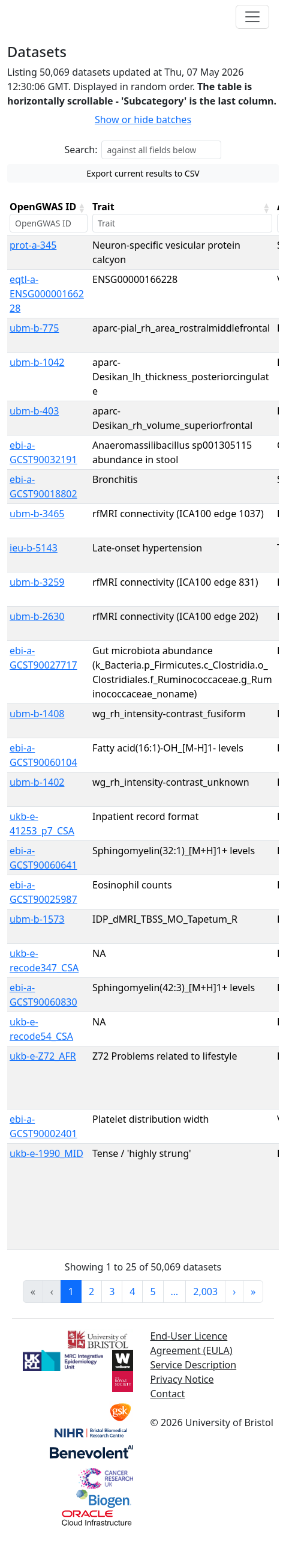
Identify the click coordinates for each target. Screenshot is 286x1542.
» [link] (253, 1291)
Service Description (193, 1364)
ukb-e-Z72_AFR (43, 1056)
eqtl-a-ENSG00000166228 (47, 294)
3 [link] (112, 1291)
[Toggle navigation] (252, 17)
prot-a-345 (33, 245)
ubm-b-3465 (37, 513)
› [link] (234, 1291)
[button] (81, 208)
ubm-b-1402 (37, 782)
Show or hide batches (143, 119)
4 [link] (132, 1291)
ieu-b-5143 (34, 547)
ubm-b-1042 (37, 362)
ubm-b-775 (34, 328)
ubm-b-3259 (37, 582)
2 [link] (91, 1291)
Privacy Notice (182, 1379)
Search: (81, 149)
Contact (167, 1393)
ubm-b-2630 (37, 616)
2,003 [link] (205, 1291)
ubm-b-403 (34, 410)
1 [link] (71, 1291)
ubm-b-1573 (37, 919)
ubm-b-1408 (37, 713)
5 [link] (152, 1291)
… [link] (175, 1291)
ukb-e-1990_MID (46, 1153)
